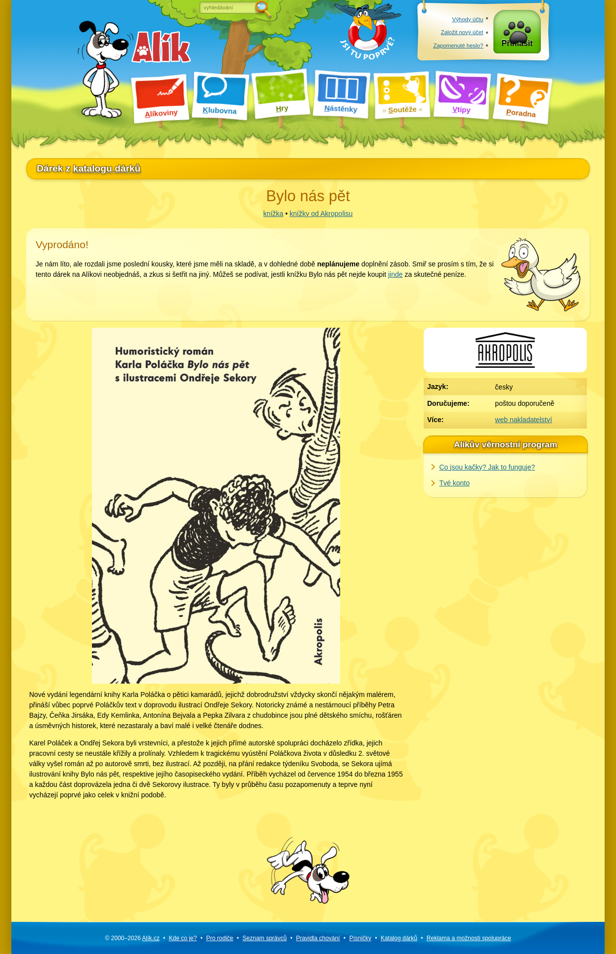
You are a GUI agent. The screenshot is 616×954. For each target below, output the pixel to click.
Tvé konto (455, 483)
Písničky (360, 938)
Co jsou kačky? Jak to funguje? (487, 467)
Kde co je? (183, 938)
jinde (395, 274)
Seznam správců (265, 938)
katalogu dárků (106, 168)
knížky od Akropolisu (321, 213)
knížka (273, 213)
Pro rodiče (219, 938)
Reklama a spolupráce (469, 938)
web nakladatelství (523, 420)
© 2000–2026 (132, 938)
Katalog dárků (399, 938)
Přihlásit (517, 45)
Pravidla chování (318, 938)
